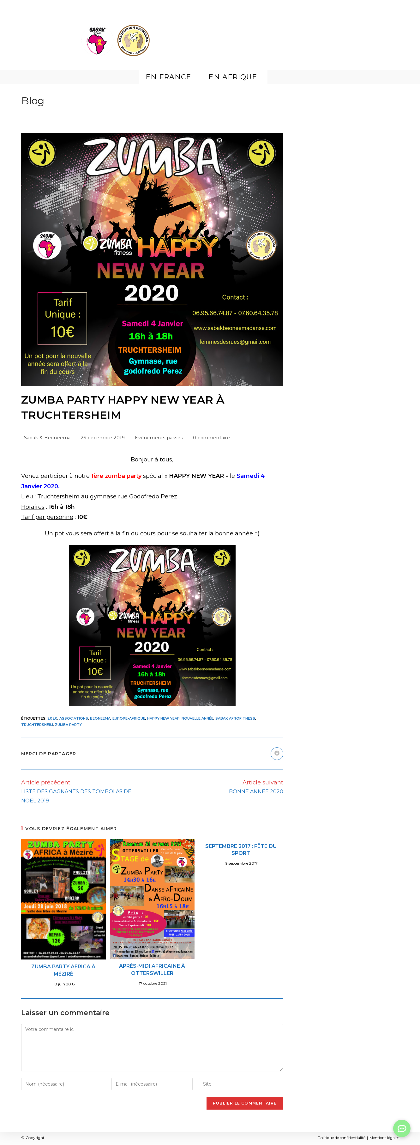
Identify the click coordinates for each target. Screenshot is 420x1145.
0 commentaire (211, 438)
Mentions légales (384, 1137)
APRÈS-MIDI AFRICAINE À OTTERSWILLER (152, 969)
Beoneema (100, 718)
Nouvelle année (197, 718)
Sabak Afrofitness (235, 718)
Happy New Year (163, 718)
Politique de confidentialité (341, 1137)
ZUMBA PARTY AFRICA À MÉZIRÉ (63, 970)
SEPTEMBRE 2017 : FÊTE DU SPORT (241, 849)
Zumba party (68, 724)
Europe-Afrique (128, 718)
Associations (73, 718)
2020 (52, 718)
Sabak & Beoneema (47, 438)
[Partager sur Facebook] (277, 753)
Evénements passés (159, 438)
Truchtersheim (37, 724)
